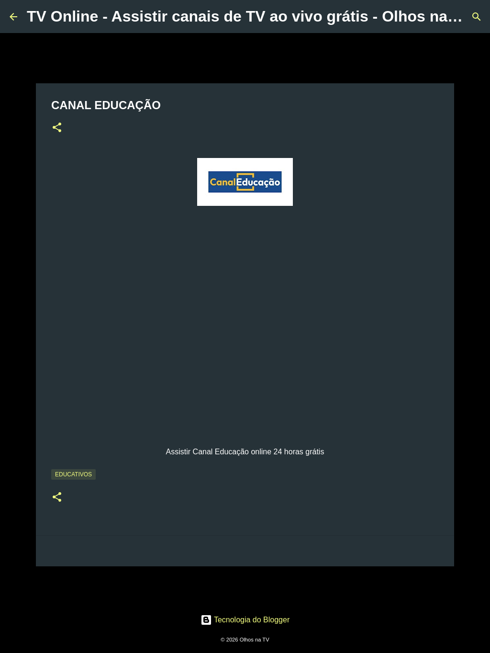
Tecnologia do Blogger (245, 620)
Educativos (73, 474)
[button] (57, 128)
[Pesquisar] (476, 16)
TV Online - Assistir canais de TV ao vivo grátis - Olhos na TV (249, 16)
